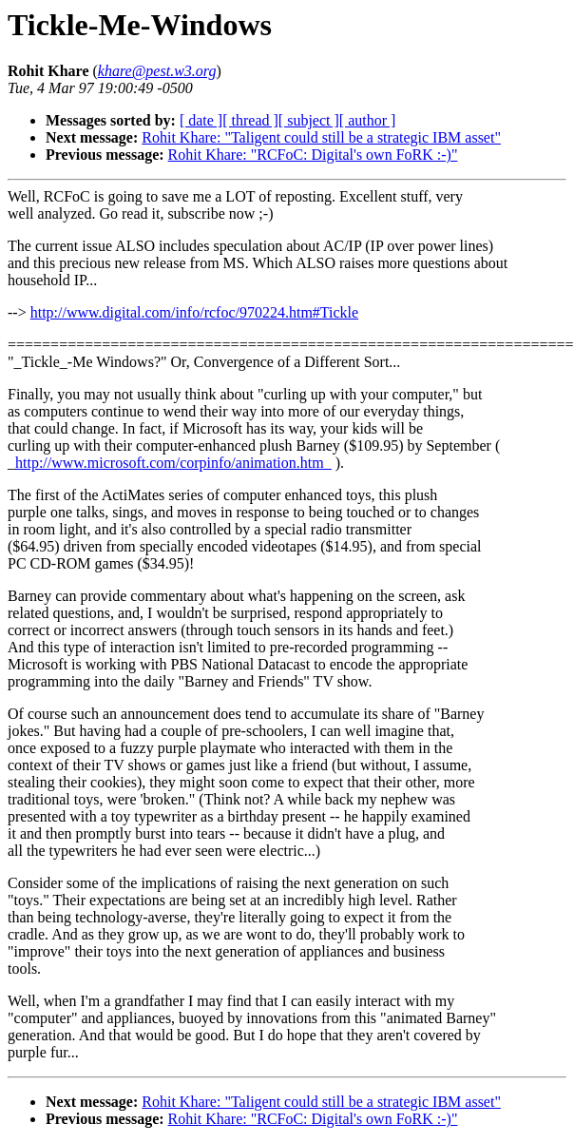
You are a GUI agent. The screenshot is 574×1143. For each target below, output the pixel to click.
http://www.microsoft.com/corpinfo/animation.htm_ (173, 463)
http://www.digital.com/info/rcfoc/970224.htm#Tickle (194, 312)
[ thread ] (250, 120)
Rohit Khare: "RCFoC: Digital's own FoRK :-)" (313, 154)
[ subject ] (308, 120)
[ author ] (367, 120)
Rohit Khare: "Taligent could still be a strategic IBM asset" (321, 137)
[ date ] (201, 120)
